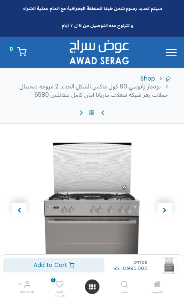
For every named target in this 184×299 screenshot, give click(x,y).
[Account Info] (27, 285)
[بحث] (124, 285)
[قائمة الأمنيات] (59, 285)
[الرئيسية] (157, 285)
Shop (147, 78)
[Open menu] (92, 287)
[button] (165, 210)
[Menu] (171, 52)
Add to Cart (54, 265)
